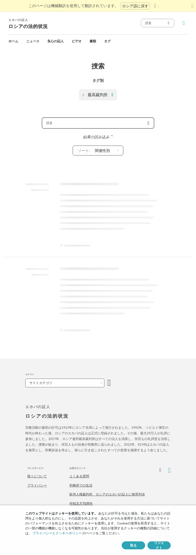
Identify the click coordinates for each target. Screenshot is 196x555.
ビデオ (77, 41)
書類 (93, 41)
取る (133, 545)
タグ (107, 41)
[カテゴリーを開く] (109, 383)
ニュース (32, 41)
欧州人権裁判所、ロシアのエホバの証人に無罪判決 (107, 494)
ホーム (13, 41)
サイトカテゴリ (40, 383)
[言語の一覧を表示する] (156, 5)
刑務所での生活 (80, 485)
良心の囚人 (55, 41)
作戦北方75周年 (81, 503)
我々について (37, 476)
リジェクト (159, 545)
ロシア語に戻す (135, 6)
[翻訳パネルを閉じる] (192, 5)
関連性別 (94, 150)
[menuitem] (13, 41)
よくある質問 (79, 476)
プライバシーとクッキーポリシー (57, 533)
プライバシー (37, 485)
